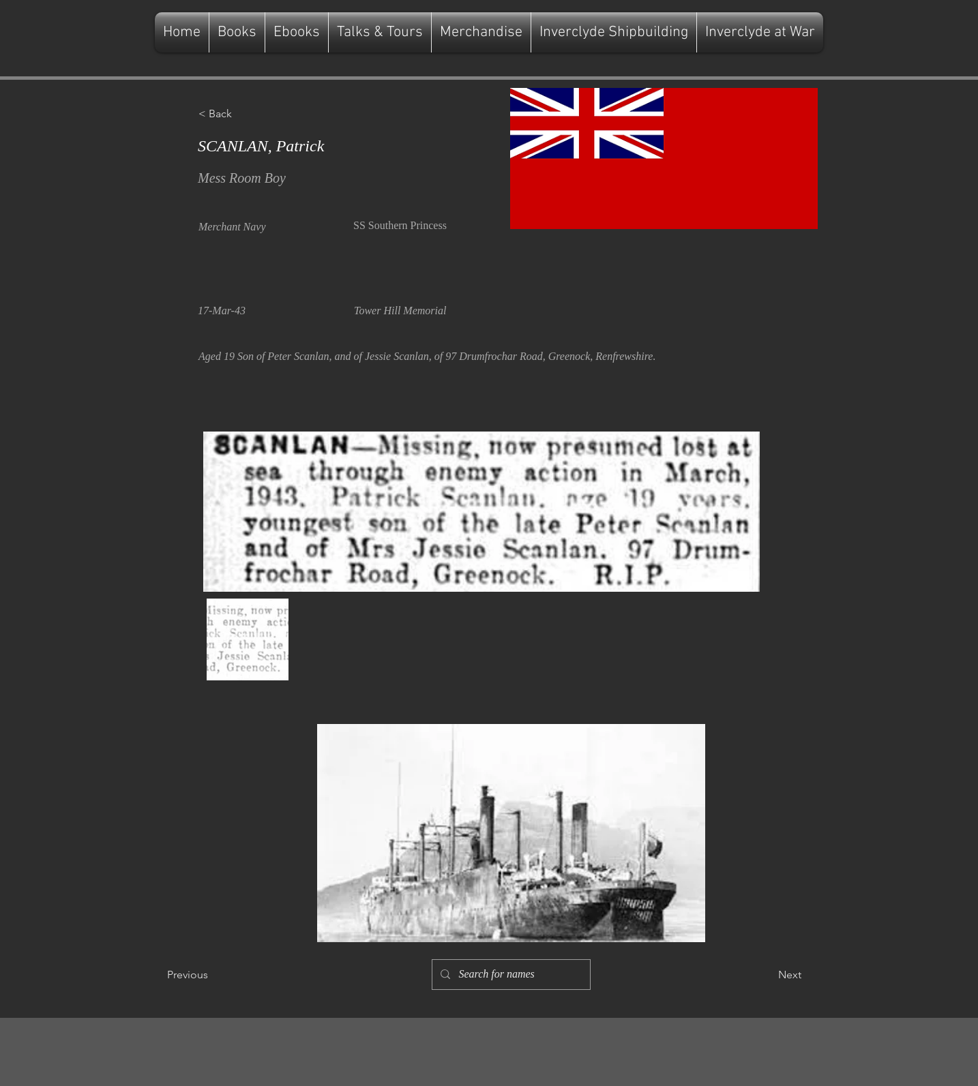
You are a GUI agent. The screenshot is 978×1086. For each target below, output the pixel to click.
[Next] (767, 975)
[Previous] (212, 975)
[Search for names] (509, 974)
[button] (243, 113)
